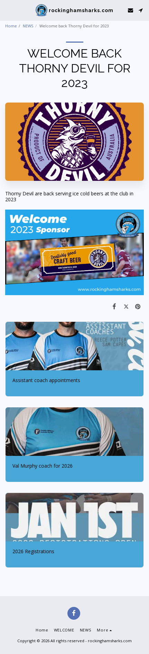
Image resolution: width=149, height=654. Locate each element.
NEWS (28, 25)
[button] (7, 10)
